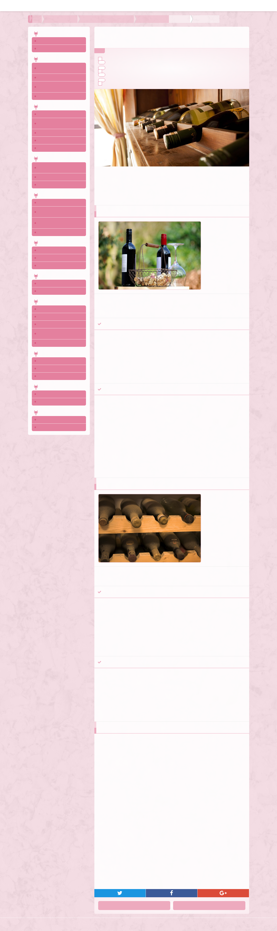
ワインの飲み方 (48, 19)
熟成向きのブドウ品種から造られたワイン (134, 74)
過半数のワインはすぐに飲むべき (125, 58)
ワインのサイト (143, 925)
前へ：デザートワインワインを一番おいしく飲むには (136, 906)
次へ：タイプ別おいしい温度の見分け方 (215, 906)
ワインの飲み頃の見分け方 (120, 83)
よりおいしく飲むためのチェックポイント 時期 (145, 19)
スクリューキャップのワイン (125, 62)
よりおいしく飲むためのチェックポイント (87, 19)
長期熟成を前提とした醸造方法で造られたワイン (138, 80)
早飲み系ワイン (116, 67)
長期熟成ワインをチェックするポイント (129, 71)
